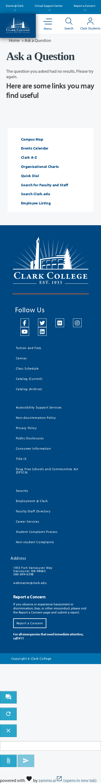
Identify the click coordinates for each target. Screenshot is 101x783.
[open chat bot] (8, 697)
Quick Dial (30, 176)
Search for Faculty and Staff (44, 185)
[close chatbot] (8, 730)
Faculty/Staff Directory (33, 511)
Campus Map (32, 139)
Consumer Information (33, 448)
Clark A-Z (29, 157)
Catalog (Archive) (29, 389)
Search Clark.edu (35, 194)
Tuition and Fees (28, 348)
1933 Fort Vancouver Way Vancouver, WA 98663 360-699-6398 (33, 571)
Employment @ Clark (32, 501)
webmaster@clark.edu (30, 583)
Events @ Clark (14, 7)
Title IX (21, 459)
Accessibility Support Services (39, 407)
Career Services (27, 521)
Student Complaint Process (37, 532)
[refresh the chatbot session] (8, 714)
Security (22, 491)
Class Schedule (27, 368)
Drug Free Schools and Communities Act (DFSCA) (47, 470)
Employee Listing (36, 203)
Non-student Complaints (35, 542)
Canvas (21, 358)
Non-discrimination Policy (36, 418)
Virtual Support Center (49, 7)
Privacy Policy (26, 428)
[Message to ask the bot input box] (50, 746)
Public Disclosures (30, 438)
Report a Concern (84, 7)
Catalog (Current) (29, 379)
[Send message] (26, 761)
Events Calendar (34, 148)
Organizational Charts (40, 166)
